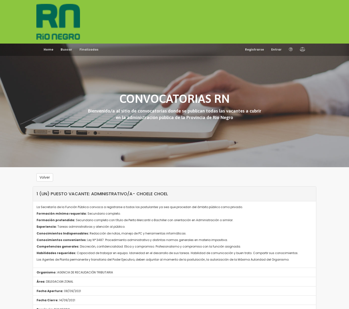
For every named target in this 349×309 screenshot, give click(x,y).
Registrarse (254, 49)
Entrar (276, 49)
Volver (45, 177)
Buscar (66, 49)
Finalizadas (88, 49)
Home (48, 49)
